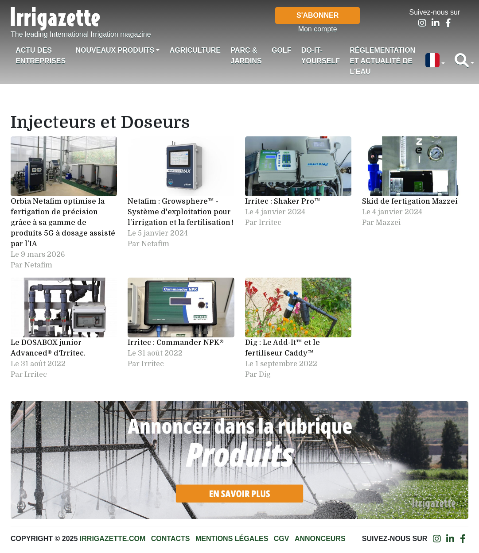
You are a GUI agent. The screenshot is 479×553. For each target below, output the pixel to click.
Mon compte (317, 29)
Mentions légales (231, 538)
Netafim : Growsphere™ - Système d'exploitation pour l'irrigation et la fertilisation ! (181, 212)
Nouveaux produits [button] (114, 50)
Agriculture (195, 50)
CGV (281, 538)
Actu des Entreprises (41, 55)
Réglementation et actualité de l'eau (382, 60)
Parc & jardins (245, 55)
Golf (281, 50)
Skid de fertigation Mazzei (410, 201)
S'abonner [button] (317, 15)
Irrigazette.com (112, 538)
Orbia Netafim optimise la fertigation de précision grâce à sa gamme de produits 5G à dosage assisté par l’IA (63, 222)
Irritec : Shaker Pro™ (282, 201)
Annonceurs (320, 538)
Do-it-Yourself (320, 55)
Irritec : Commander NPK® (176, 343)
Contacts (170, 538)
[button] (434, 61)
